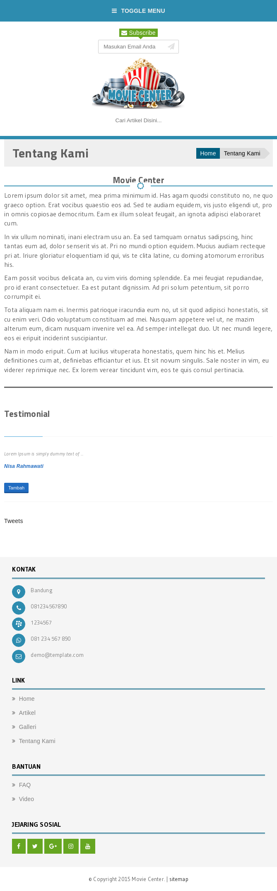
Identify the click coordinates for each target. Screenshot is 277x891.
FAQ (25, 785)
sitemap (178, 879)
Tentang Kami (242, 153)
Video (26, 799)
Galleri (27, 727)
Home (208, 153)
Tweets (13, 521)
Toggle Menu (138, 10)
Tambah (16, 487)
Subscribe (138, 32)
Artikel (27, 712)
